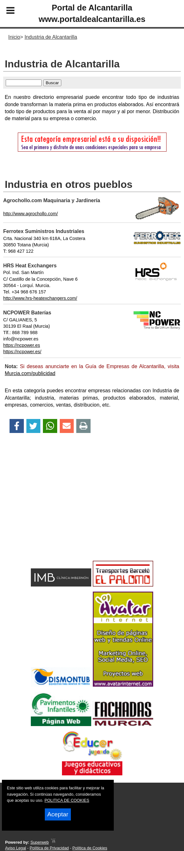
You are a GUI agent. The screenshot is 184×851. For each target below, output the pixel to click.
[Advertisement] (92, 507)
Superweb (40, 842)
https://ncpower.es (21, 345)
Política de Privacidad (49, 848)
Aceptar (57, 814)
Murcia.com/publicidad (30, 373)
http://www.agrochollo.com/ (30, 213)
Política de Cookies (89, 848)
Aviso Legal (15, 848)
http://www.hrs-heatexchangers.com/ (40, 298)
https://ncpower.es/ (22, 351)
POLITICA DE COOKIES (66, 800)
